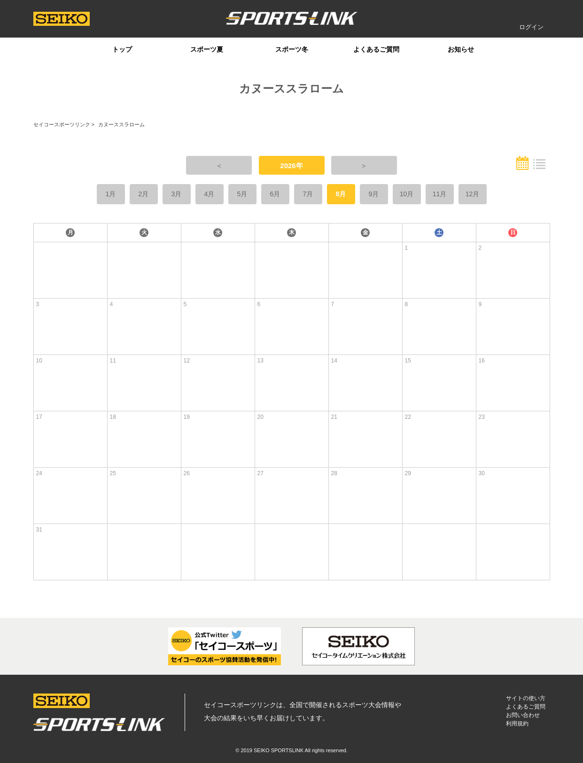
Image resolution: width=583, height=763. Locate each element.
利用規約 (517, 723)
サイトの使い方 (525, 698)
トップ (122, 49)
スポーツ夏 (206, 49)
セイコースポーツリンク (61, 124)
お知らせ (461, 49)
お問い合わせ (523, 715)
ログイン (531, 27)
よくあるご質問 (376, 49)
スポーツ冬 (291, 49)
